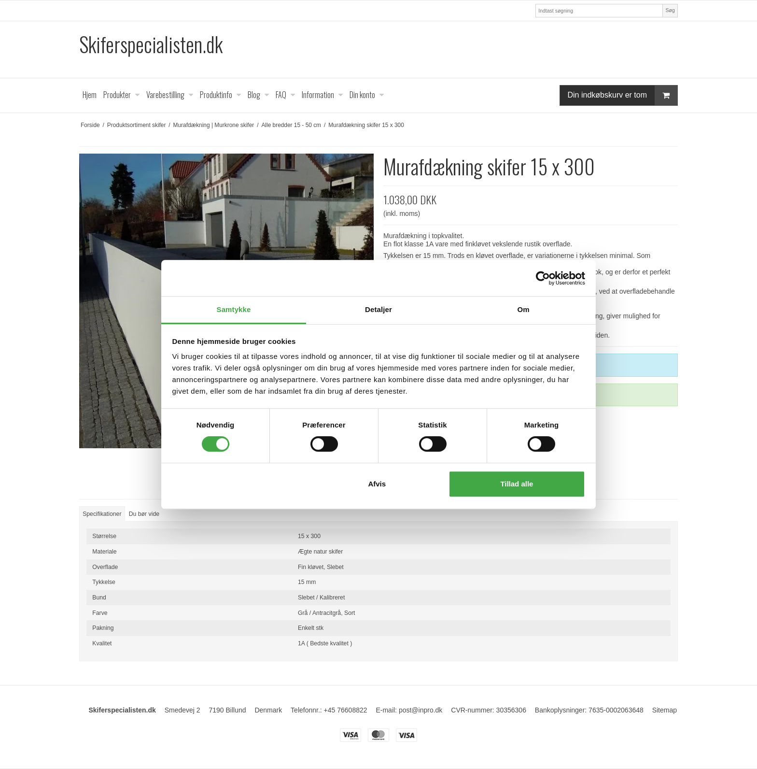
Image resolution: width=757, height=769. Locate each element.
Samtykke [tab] (234, 309)
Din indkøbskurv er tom (623, 95)
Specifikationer (102, 514)
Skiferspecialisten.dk (151, 44)
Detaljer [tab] (378, 309)
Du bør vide (144, 514)
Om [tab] (523, 309)
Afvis (377, 484)
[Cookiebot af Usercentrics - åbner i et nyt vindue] (543, 278)
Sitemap (664, 710)
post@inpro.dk (420, 710)
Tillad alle (516, 484)
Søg (669, 10)
